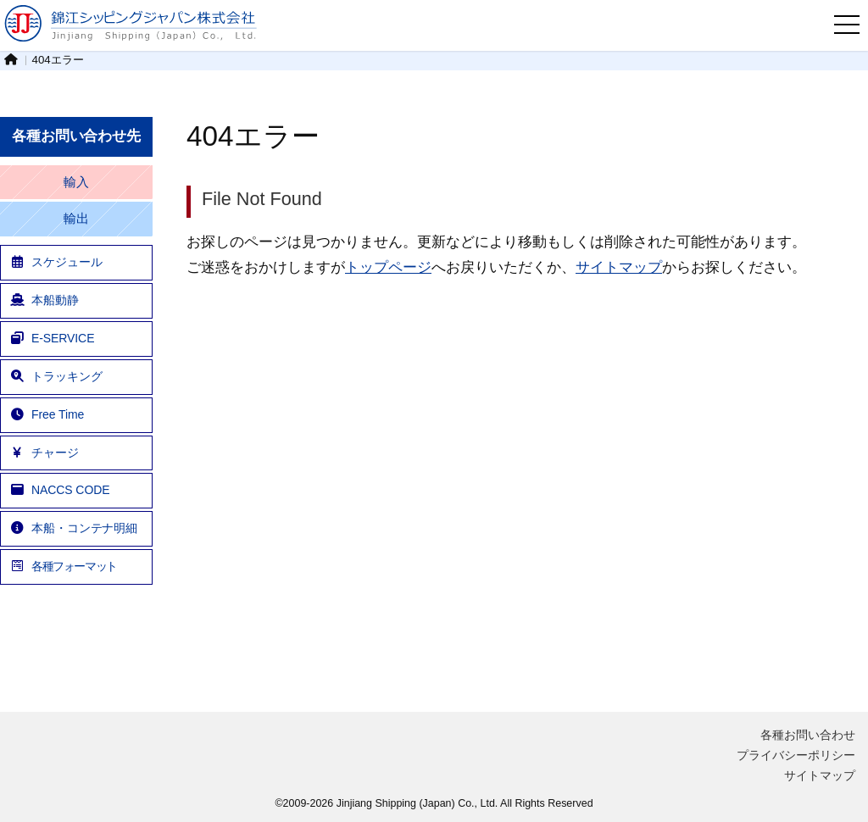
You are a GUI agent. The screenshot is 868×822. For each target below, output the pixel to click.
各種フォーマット (63, 566)
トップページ (388, 266)
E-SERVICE (51, 338)
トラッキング (55, 376)
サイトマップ (619, 266)
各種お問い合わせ (807, 734)
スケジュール (55, 262)
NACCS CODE (59, 490)
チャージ (44, 452)
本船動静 (44, 300)
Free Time (46, 414)
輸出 (76, 218)
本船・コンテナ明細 (73, 528)
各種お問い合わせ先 (76, 136)
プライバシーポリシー (796, 755)
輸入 (76, 182)
